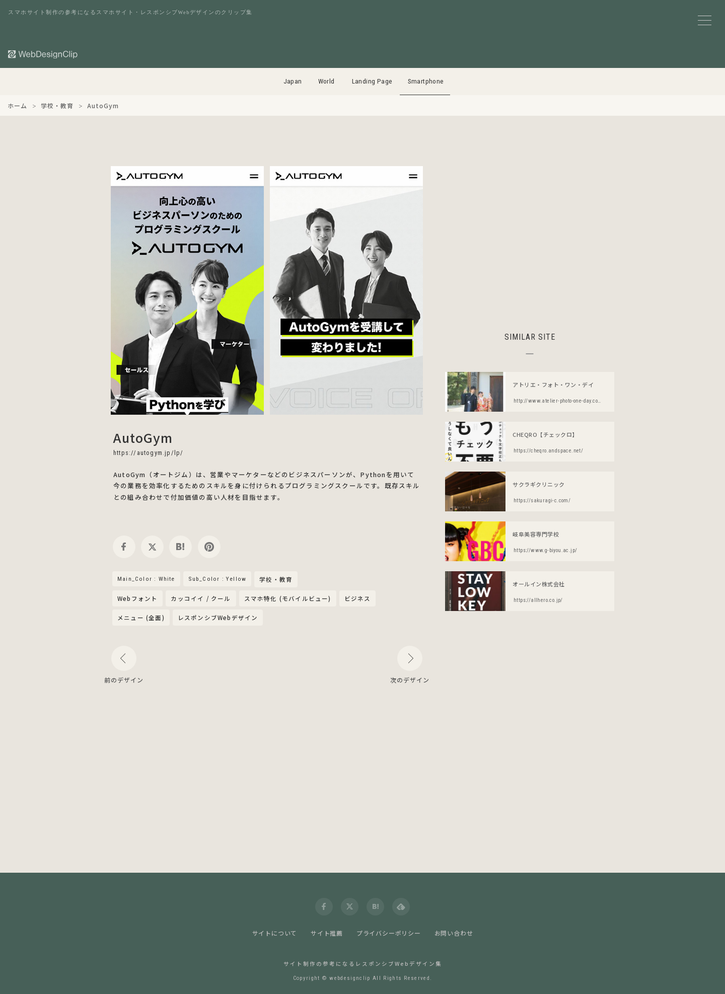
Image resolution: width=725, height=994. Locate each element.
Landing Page (372, 81)
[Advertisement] (530, 236)
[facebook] (124, 547)
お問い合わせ (453, 933)
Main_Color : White (146, 578)
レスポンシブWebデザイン (218, 618)
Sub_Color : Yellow (217, 578)
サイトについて (275, 933)
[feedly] (401, 906)
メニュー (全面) (141, 618)
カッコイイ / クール (201, 598)
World (326, 81)
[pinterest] (209, 547)
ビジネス (357, 598)
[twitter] (152, 547)
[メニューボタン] (704, 20)
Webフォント (137, 598)
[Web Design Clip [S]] (43, 54)
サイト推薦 (327, 933)
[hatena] (180, 547)
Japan (292, 81)
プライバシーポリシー (388, 933)
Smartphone (426, 81)
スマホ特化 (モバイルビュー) (287, 598)
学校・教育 (276, 579)
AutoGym (143, 437)
